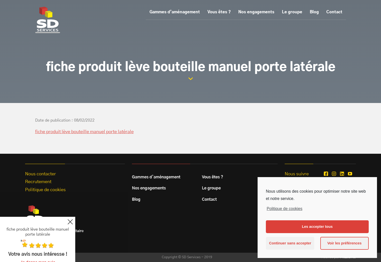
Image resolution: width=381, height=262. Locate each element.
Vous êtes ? (219, 12)
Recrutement (38, 182)
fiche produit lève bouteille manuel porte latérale (84, 132)
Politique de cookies (284, 208)
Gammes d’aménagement (174, 12)
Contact (334, 12)
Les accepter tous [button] (317, 227)
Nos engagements (256, 12)
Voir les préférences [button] (344, 243)
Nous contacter (40, 174)
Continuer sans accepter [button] (290, 243)
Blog (314, 12)
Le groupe (292, 12)
